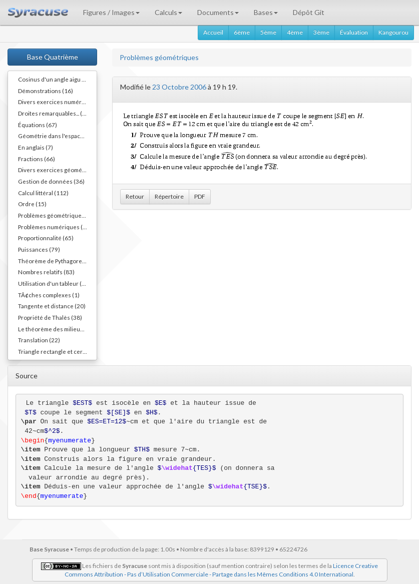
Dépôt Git (308, 12)
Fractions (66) (36, 158)
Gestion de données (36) (51, 181)
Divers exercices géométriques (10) (57, 169)
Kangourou (393, 32)
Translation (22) (39, 339)
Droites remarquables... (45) (54, 113)
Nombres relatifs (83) (46, 271)
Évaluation (354, 32)
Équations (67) (37, 124)
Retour (135, 196)
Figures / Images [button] (111, 12)
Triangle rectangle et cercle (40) (57, 351)
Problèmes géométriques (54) (57, 215)
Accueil (213, 32)
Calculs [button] (168, 12)
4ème (295, 32)
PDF (199, 196)
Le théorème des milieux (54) (56, 328)
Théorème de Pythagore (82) (56, 260)
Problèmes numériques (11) (55, 226)
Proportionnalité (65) (46, 237)
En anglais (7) (35, 147)
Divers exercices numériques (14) (57, 101)
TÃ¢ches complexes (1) (49, 294)
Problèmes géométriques (159, 57)
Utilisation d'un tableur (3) (52, 283)
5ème (268, 32)
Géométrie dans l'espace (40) (57, 135)
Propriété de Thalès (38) (50, 317)
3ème (321, 32)
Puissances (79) (39, 249)
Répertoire (169, 196)
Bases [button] (266, 12)
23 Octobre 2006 (179, 87)
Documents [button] (218, 12)
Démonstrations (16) (45, 90)
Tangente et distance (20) (52, 305)
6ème (242, 32)
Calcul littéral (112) (43, 192)
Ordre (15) (32, 203)
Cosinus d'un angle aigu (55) (55, 79)
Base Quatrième (52, 57)
